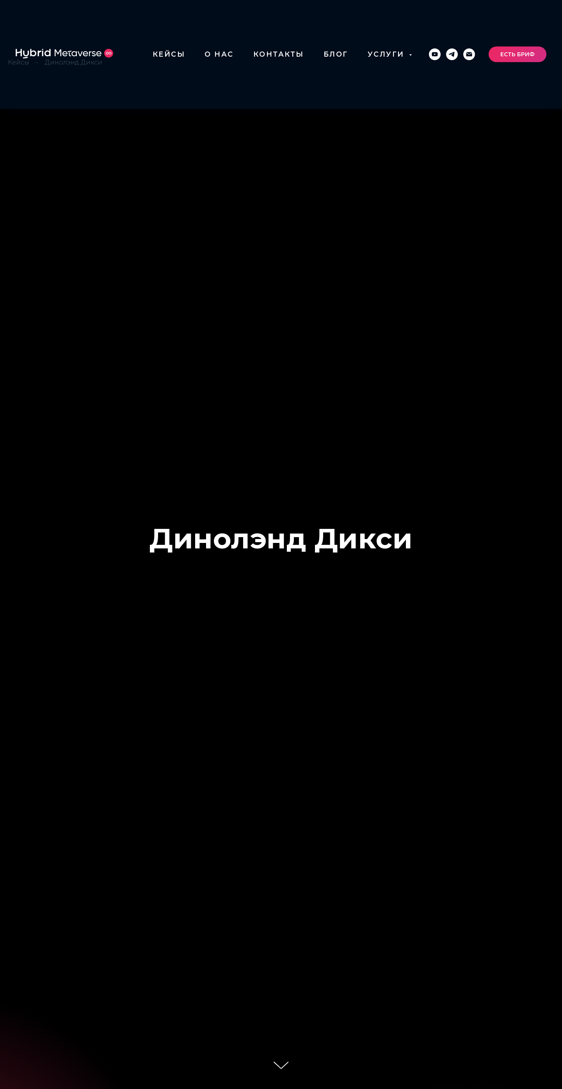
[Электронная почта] (469, 54)
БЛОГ (336, 54)
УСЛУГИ (387, 54)
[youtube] (435, 54)
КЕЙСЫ (169, 54)
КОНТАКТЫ (278, 54)
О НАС (219, 54)
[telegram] (452, 54)
